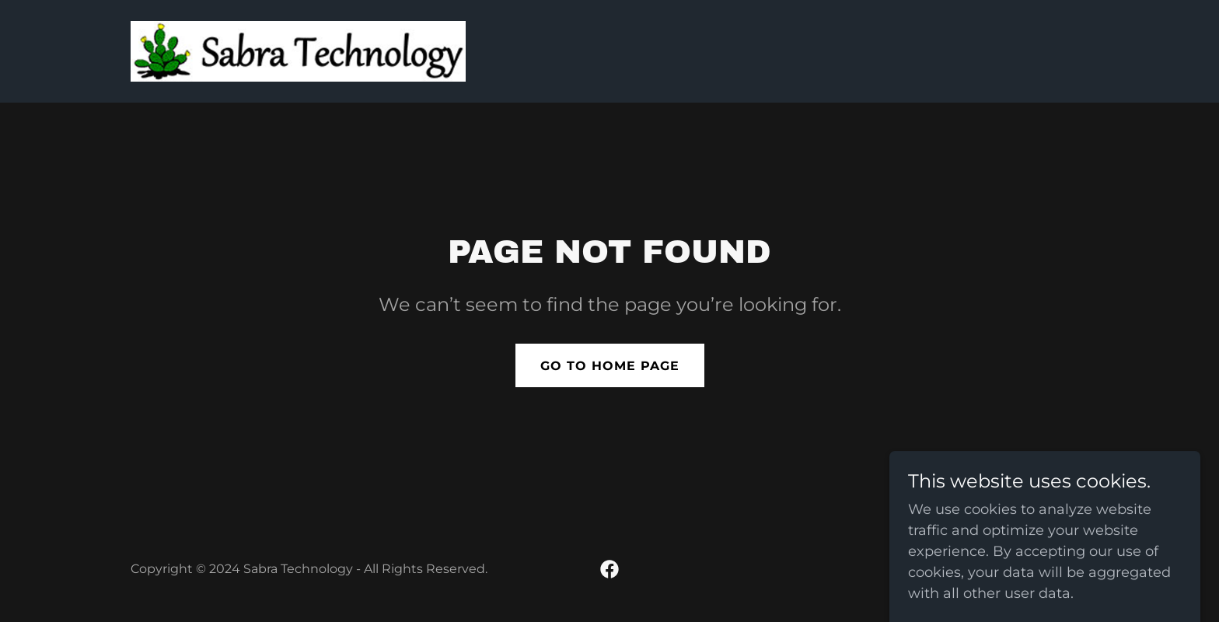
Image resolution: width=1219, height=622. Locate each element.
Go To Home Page (609, 365)
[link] (298, 50)
